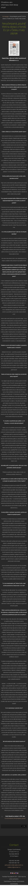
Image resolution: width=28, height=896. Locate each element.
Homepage (5, 27)
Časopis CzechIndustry (18, 892)
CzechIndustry (8, 892)
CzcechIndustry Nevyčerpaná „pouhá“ (15, 829)
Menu (24, 3)
